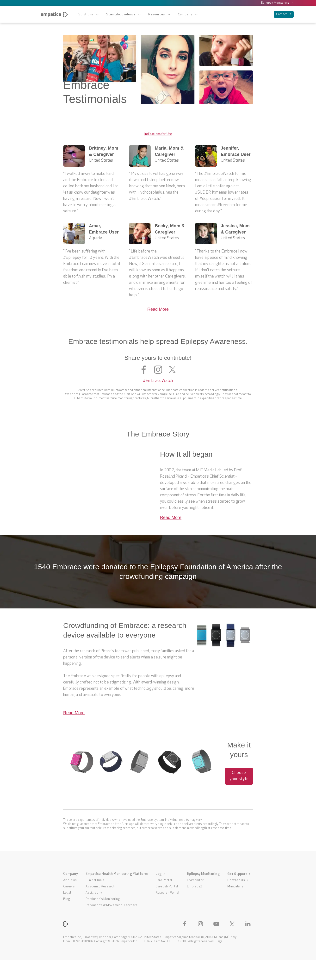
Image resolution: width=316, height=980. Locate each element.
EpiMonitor (195, 880)
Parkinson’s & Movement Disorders (111, 905)
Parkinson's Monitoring (103, 899)
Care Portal (163, 880)
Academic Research (100, 886)
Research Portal (167, 892)
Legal (67, 892)
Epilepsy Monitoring (277, 2)
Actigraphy (94, 892)
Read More (158, 309)
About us (70, 880)
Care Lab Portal (166, 886)
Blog (66, 899)
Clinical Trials (95, 880)
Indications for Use (158, 134)
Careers (69, 886)
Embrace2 (194, 886)
